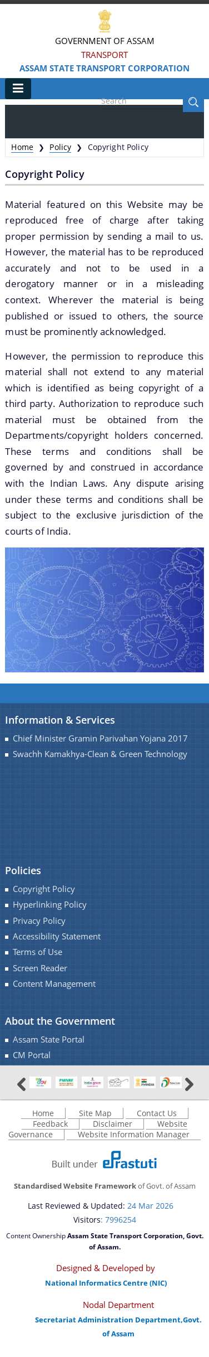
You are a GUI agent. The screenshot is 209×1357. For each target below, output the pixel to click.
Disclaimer (112, 1123)
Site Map (95, 1113)
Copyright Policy (44, 889)
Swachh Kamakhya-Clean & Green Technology (100, 754)
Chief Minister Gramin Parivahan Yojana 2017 (100, 738)
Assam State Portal (48, 1039)
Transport (104, 54)
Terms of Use (37, 952)
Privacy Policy (39, 921)
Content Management (54, 984)
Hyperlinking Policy (50, 904)
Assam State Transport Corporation (104, 68)
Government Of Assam (105, 40)
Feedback (50, 1123)
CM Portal (32, 1055)
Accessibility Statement (57, 936)
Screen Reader (40, 968)
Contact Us (157, 1113)
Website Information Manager (134, 1134)
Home (22, 147)
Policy (60, 147)
